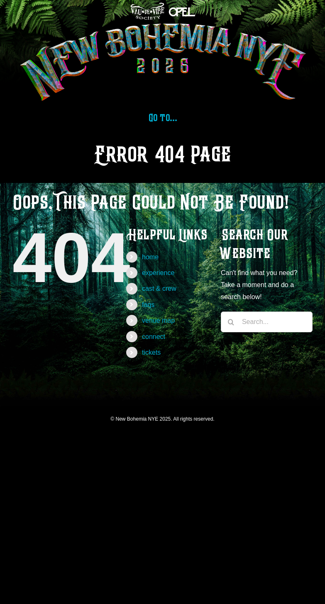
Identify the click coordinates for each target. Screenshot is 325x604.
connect (153, 336)
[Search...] (267, 322)
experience (158, 272)
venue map (158, 320)
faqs (148, 304)
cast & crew (159, 288)
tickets (151, 352)
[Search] (231, 322)
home (150, 257)
